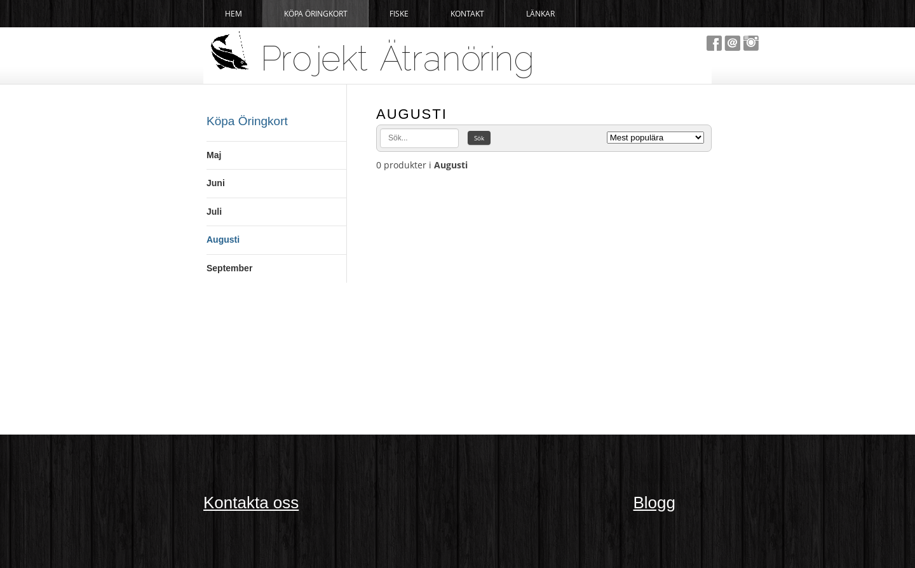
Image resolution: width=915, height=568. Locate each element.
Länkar (540, 13)
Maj (214, 155)
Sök (479, 137)
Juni (216, 183)
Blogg (655, 502)
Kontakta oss (251, 502)
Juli (214, 211)
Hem (233, 13)
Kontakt (467, 13)
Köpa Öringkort (316, 13)
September (229, 268)
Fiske (399, 13)
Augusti (223, 239)
